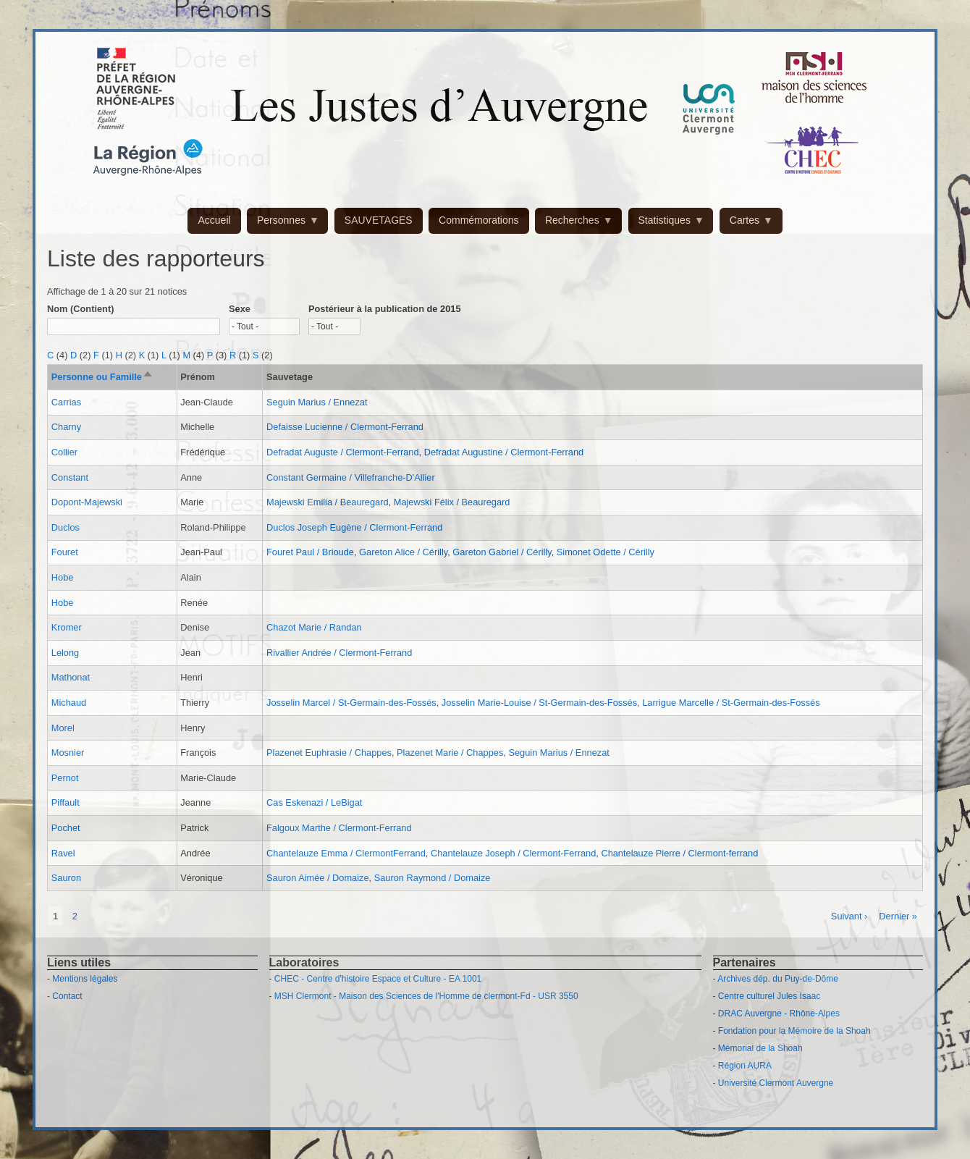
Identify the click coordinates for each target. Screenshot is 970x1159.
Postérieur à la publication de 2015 (384, 308)
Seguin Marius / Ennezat (316, 402)
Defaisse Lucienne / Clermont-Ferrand (344, 426)
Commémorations (478, 220)
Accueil (214, 220)
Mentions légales (84, 979)
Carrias (66, 402)
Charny (66, 426)
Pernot (65, 777)
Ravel (63, 853)
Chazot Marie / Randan (314, 627)
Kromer (66, 627)
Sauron (66, 877)
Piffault (65, 802)
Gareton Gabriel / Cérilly (501, 552)
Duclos (65, 527)
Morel (63, 727)
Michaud (68, 702)
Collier (64, 452)
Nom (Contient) (80, 308)
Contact (67, 996)
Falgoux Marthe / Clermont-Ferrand (339, 827)
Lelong (65, 652)
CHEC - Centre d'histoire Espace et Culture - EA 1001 (377, 979)
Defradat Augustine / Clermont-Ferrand (504, 452)
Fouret (64, 552)
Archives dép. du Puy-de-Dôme (777, 979)
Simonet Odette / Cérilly (605, 552)
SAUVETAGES (379, 220)
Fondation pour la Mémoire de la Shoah (794, 1031)
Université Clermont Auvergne (775, 1083)
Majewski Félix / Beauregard (452, 502)
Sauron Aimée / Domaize (317, 877)
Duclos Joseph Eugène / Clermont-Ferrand (354, 527)
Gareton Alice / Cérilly (403, 552)
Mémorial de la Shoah (760, 1048)
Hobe (62, 577)
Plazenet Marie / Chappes (450, 752)
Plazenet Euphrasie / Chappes (329, 752)
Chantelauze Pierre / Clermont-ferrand (679, 853)
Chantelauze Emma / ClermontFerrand (346, 853)
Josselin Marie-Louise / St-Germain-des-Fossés (539, 702)
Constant (69, 477)
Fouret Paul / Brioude (310, 552)
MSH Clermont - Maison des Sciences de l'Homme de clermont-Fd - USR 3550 (426, 996)
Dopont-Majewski (86, 502)
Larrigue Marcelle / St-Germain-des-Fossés (730, 702)
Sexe (239, 308)
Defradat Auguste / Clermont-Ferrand (342, 452)
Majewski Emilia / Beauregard (327, 502)
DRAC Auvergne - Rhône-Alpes (779, 1013)
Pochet (65, 827)
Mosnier (68, 752)
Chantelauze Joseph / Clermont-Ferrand (513, 853)
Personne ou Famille (102, 376)
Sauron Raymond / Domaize (432, 877)
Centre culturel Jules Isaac (769, 996)
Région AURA (745, 1066)
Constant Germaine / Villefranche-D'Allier (350, 477)
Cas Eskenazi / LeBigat (314, 802)
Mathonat (70, 677)
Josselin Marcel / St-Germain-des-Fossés (351, 702)
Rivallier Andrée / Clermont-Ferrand (339, 652)
